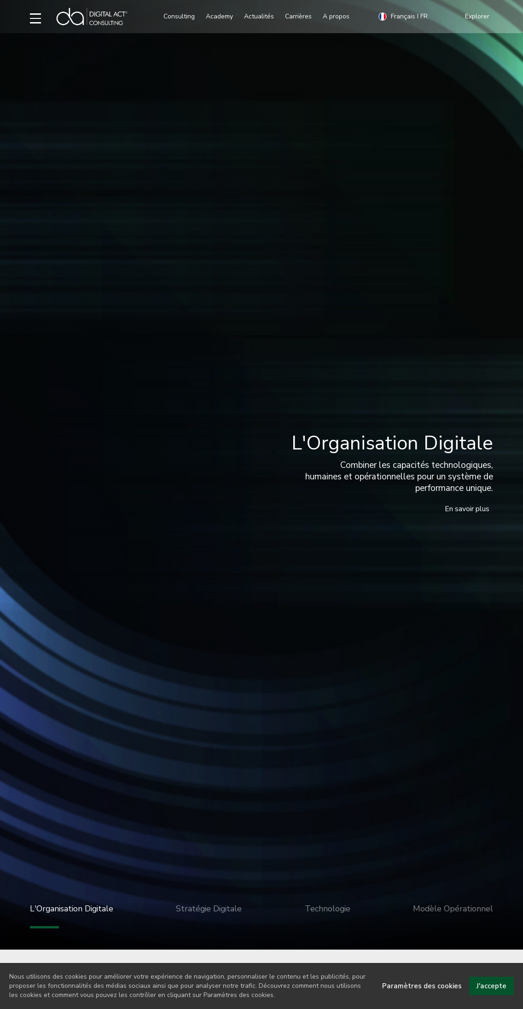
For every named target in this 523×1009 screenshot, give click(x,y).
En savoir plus (467, 509)
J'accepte (491, 992)
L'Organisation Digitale (71, 915)
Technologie (327, 908)
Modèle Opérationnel (453, 908)
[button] (479, 16)
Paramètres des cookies (422, 992)
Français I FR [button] (403, 16)
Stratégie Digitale (209, 908)
